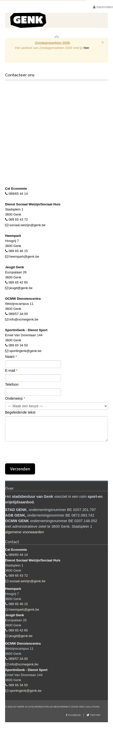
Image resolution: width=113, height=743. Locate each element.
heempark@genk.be (24, 256)
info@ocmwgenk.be (23, 319)
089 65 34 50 (18, 345)
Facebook (74, 715)
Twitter (94, 715)
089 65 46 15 (18, 251)
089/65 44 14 (18, 194)
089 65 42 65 (18, 282)
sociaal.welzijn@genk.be (27, 225)
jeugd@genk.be (21, 288)
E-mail (11, 370)
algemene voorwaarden (24, 532)
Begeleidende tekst (20, 412)
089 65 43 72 (18, 219)
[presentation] (43, 453)
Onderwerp (15, 398)
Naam (11, 357)
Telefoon (12, 384)
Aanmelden (103, 7)
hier (86, 48)
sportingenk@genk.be (25, 351)
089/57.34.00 (18, 314)
